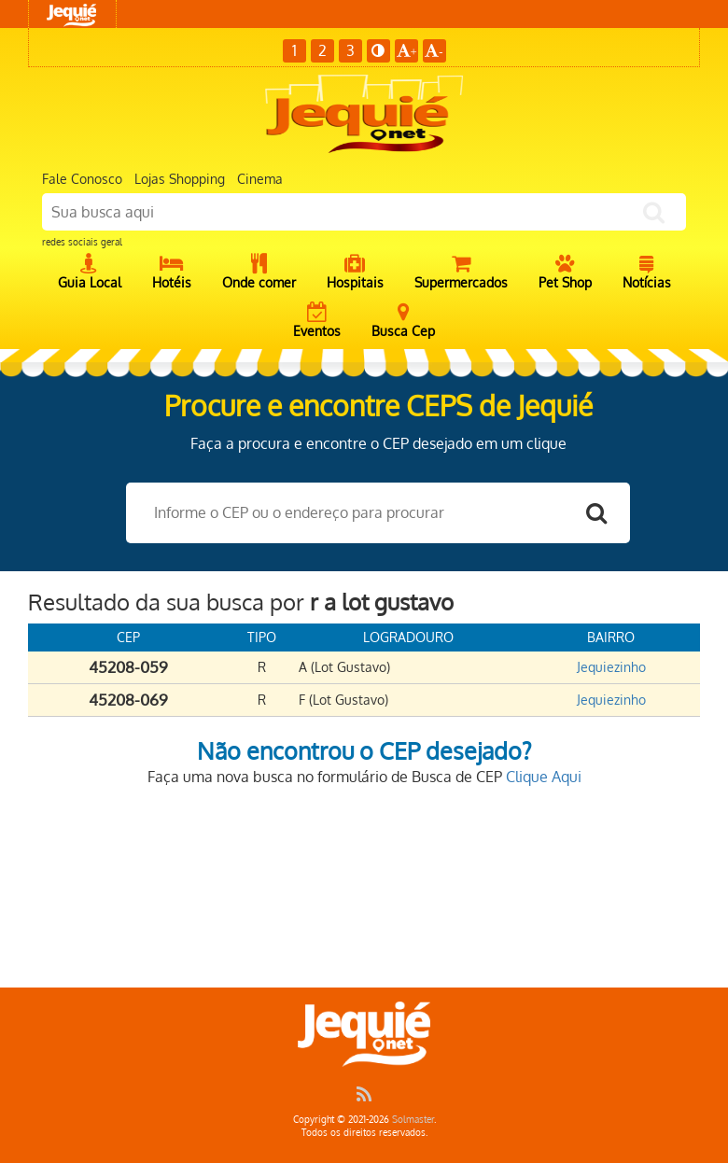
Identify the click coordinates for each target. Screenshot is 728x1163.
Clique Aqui (543, 776)
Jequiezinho (611, 667)
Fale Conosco (82, 179)
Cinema (260, 179)
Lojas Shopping (179, 179)
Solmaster (413, 1119)
